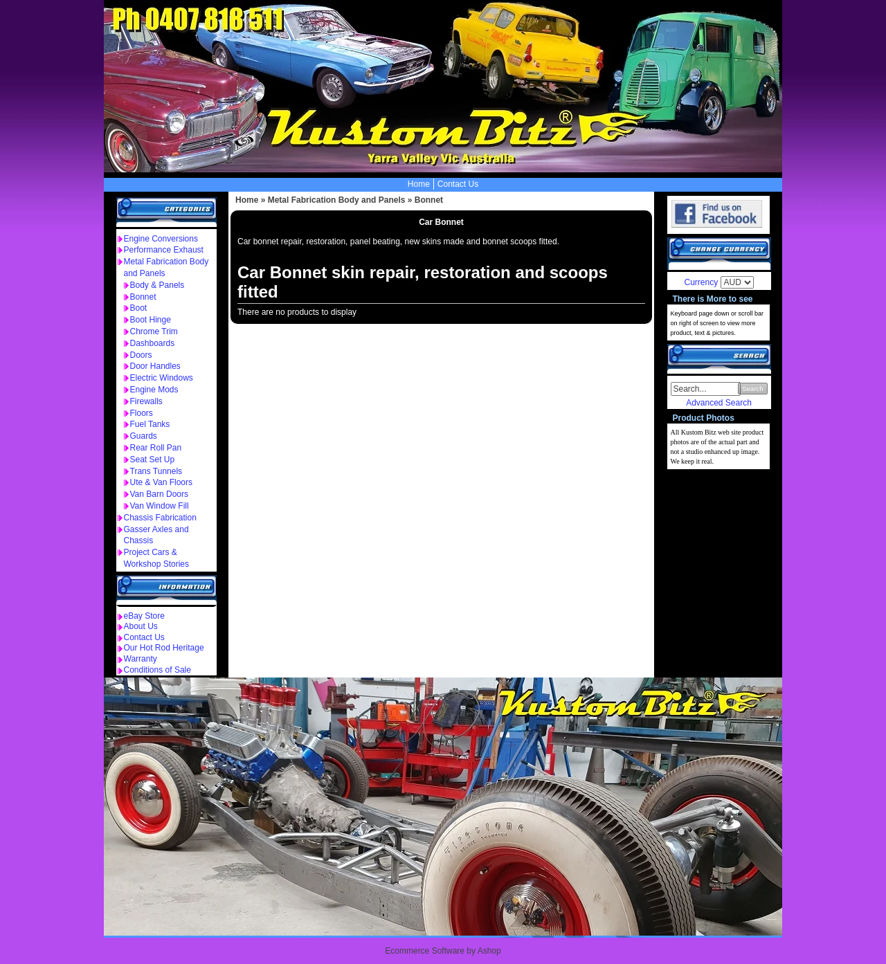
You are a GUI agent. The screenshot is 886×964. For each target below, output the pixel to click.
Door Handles (155, 366)
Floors (141, 413)
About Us (141, 626)
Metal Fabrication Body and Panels (337, 200)
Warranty (140, 659)
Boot (138, 308)
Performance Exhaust (164, 250)
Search (752, 388)
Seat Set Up (152, 459)
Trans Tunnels (156, 471)
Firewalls (146, 401)
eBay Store (144, 616)
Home (419, 184)
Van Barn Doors (159, 494)
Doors (141, 355)
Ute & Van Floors (161, 482)
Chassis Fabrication (160, 517)
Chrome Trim (154, 331)
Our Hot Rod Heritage (164, 648)
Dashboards (152, 343)
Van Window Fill (159, 506)
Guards (143, 436)
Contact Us (457, 184)
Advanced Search (719, 403)
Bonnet (143, 297)
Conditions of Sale (157, 670)
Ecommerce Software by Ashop (442, 951)
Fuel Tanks (150, 424)
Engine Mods (154, 389)
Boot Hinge (150, 320)
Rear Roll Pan (156, 448)
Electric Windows (161, 378)
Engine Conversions (161, 239)
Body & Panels (157, 285)
